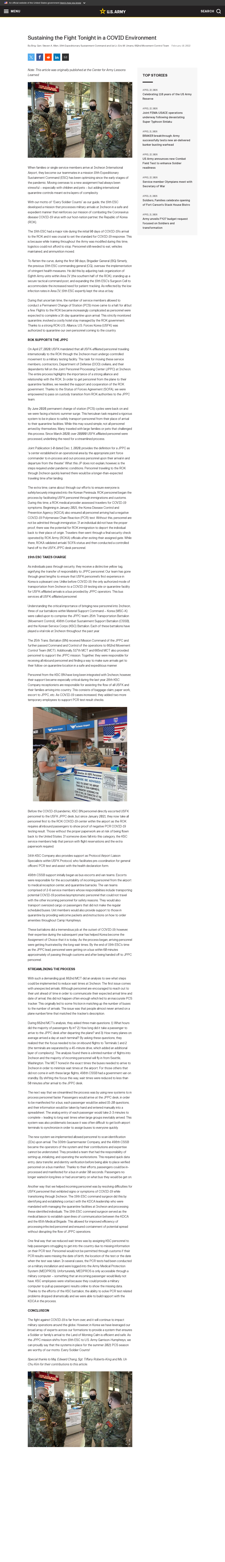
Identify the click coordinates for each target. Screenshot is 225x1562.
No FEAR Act (149, 1547)
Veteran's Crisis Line (177, 1547)
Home (37, 1547)
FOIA (134, 1547)
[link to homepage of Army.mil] (113, 11)
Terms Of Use (91, 1547)
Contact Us (54, 1547)
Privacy (72, 1547)
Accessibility (115, 1547)
